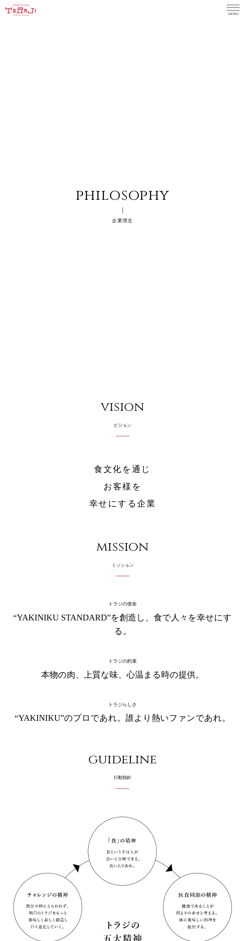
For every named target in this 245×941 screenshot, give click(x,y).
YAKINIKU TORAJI (22, 10)
